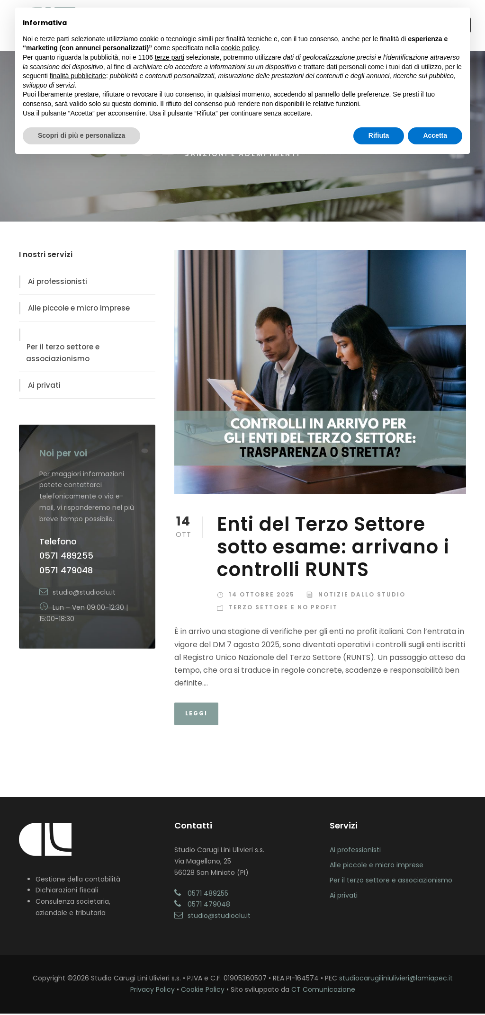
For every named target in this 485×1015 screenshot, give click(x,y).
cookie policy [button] (240, 48)
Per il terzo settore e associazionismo (62, 354)
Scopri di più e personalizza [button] (81, 135)
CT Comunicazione (323, 991)
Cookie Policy (203, 991)
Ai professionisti (57, 283)
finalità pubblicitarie (78, 76)
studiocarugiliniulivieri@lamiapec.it (396, 980)
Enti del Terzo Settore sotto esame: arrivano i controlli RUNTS (333, 549)
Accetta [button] (435, 135)
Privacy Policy (152, 991)
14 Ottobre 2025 (262, 596)
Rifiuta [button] (378, 135)
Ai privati (44, 387)
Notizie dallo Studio (361, 596)
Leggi (196, 715)
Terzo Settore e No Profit (283, 609)
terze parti (169, 57)
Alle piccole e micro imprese (79, 310)
